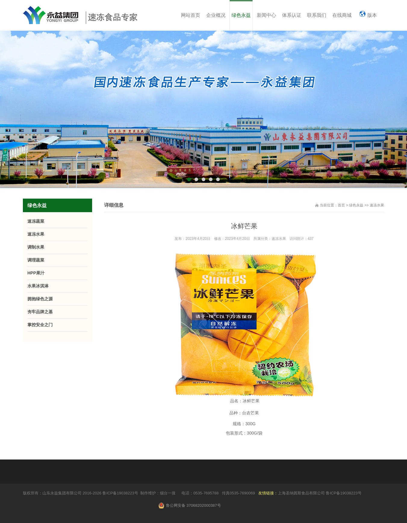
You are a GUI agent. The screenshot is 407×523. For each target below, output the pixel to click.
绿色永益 (356, 205)
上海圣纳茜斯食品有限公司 (301, 493)
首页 (341, 205)
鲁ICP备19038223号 (120, 493)
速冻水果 (377, 205)
